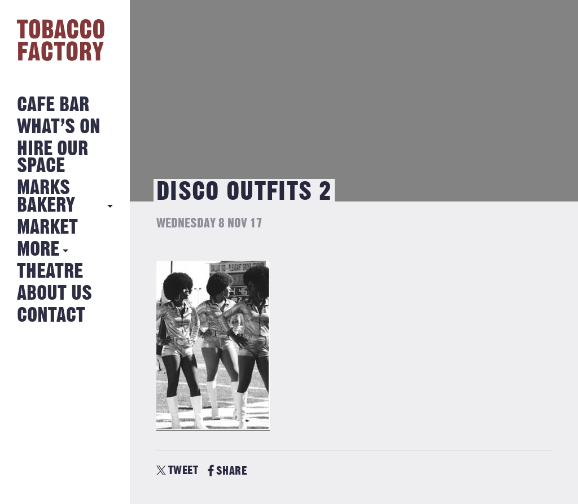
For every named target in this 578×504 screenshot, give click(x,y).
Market (47, 227)
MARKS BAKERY (46, 196)
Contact (51, 316)
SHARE (227, 471)
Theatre (50, 272)
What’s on (58, 127)
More (38, 249)
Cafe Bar (53, 105)
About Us (54, 294)
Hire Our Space (52, 158)
